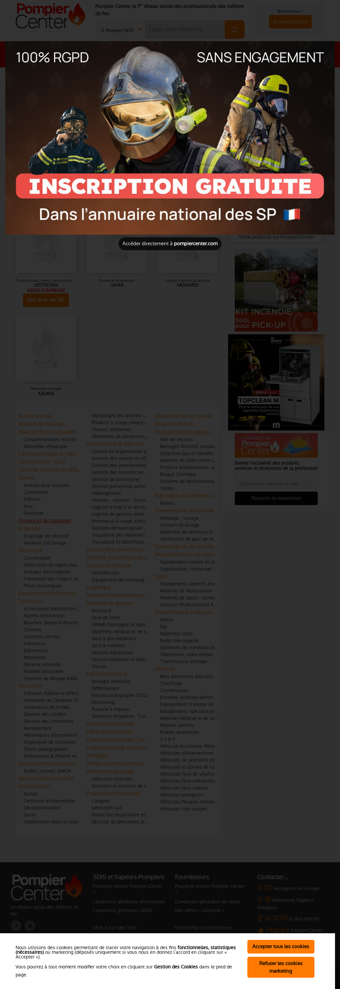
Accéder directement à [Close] (170, 243)
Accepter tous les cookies (280, 946)
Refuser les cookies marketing (280, 967)
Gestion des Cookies (176, 966)
